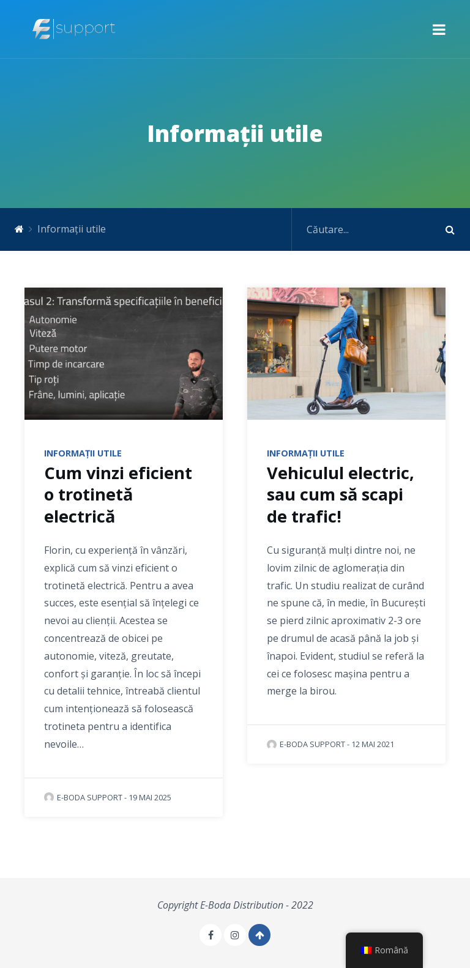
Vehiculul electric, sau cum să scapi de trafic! (340, 494)
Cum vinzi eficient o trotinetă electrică (118, 494)
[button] (439, 29)
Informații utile (83, 453)
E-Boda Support (83, 797)
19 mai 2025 (150, 797)
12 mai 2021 (372, 744)
